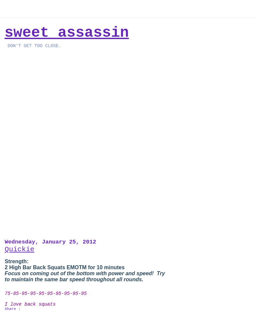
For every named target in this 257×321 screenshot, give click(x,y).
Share (10, 309)
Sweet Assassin (67, 32)
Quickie (19, 249)
